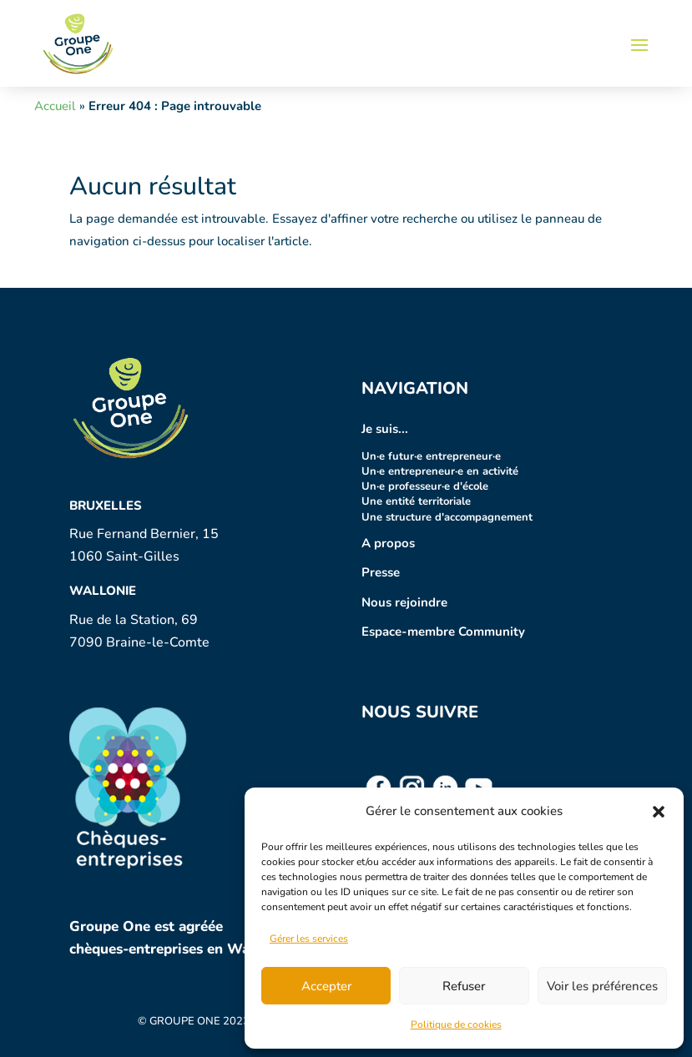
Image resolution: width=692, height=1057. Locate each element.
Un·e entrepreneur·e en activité (439, 471)
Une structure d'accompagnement (447, 517)
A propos (388, 543)
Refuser (463, 986)
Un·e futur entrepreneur (426, 456)
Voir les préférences (602, 986)
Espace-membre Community (443, 631)
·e (496, 456)
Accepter (326, 986)
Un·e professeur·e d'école (424, 486)
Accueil (55, 106)
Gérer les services (309, 938)
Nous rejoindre (404, 602)
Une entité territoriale (416, 501)
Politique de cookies (456, 1024)
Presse (380, 572)
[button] (658, 811)
